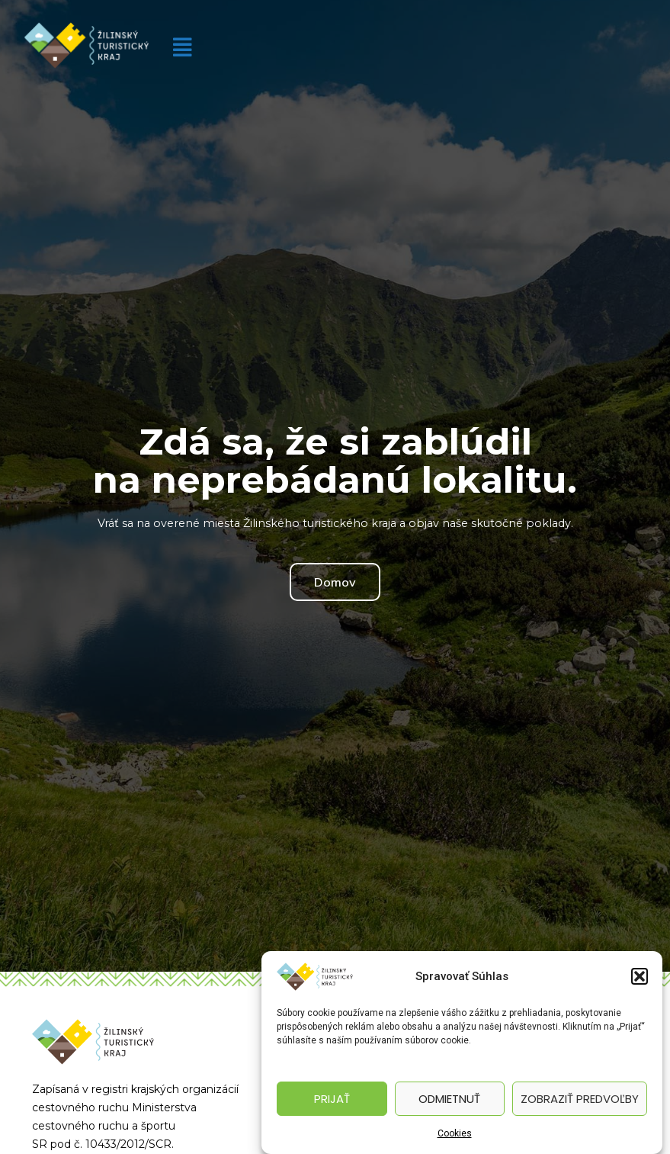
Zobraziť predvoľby (580, 1099)
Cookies (455, 1133)
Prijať (332, 1099)
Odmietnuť (449, 1099)
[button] (639, 976)
